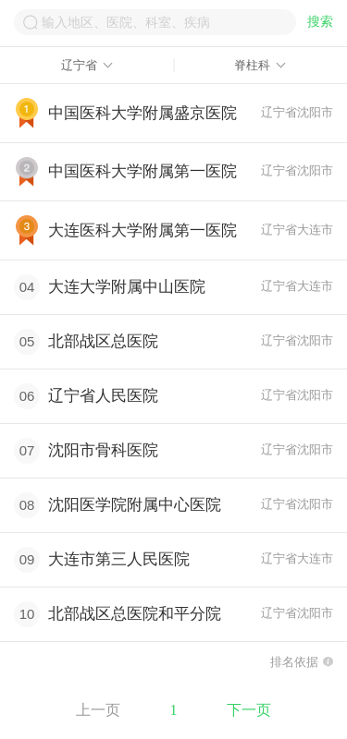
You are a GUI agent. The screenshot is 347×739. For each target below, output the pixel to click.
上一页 (98, 710)
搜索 (320, 22)
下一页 (249, 710)
